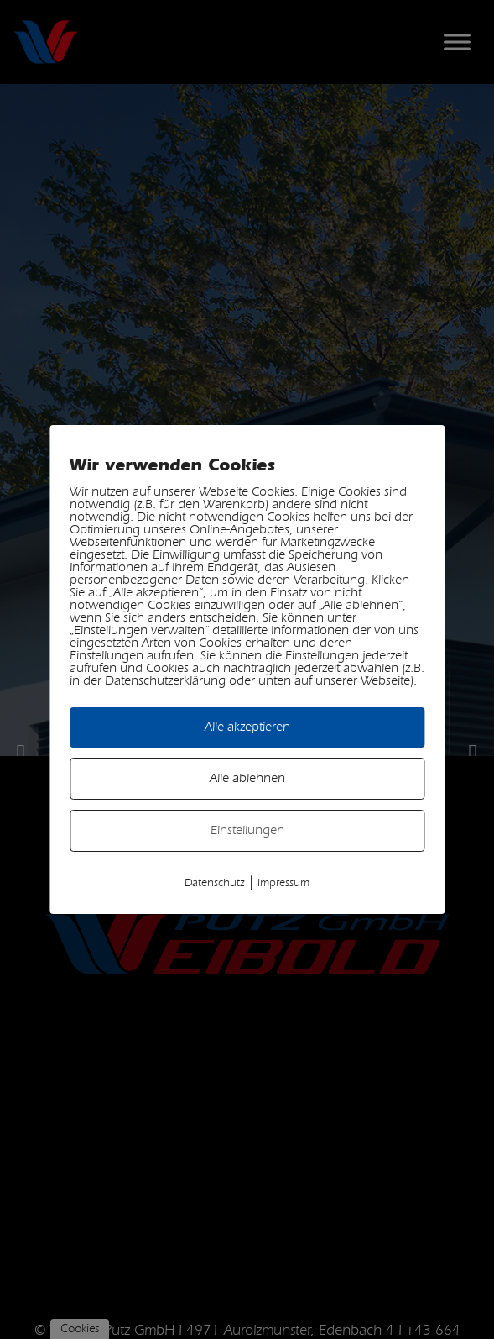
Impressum (283, 883)
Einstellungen (247, 830)
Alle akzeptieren (247, 727)
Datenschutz (215, 883)
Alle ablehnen (247, 778)
